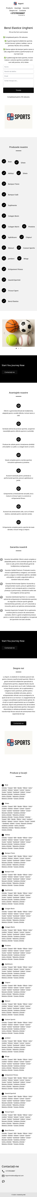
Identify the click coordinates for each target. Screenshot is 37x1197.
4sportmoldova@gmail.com (14, 1176)
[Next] (32, 333)
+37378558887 (10, 1171)
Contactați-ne (10, 372)
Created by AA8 (21, 1194)
